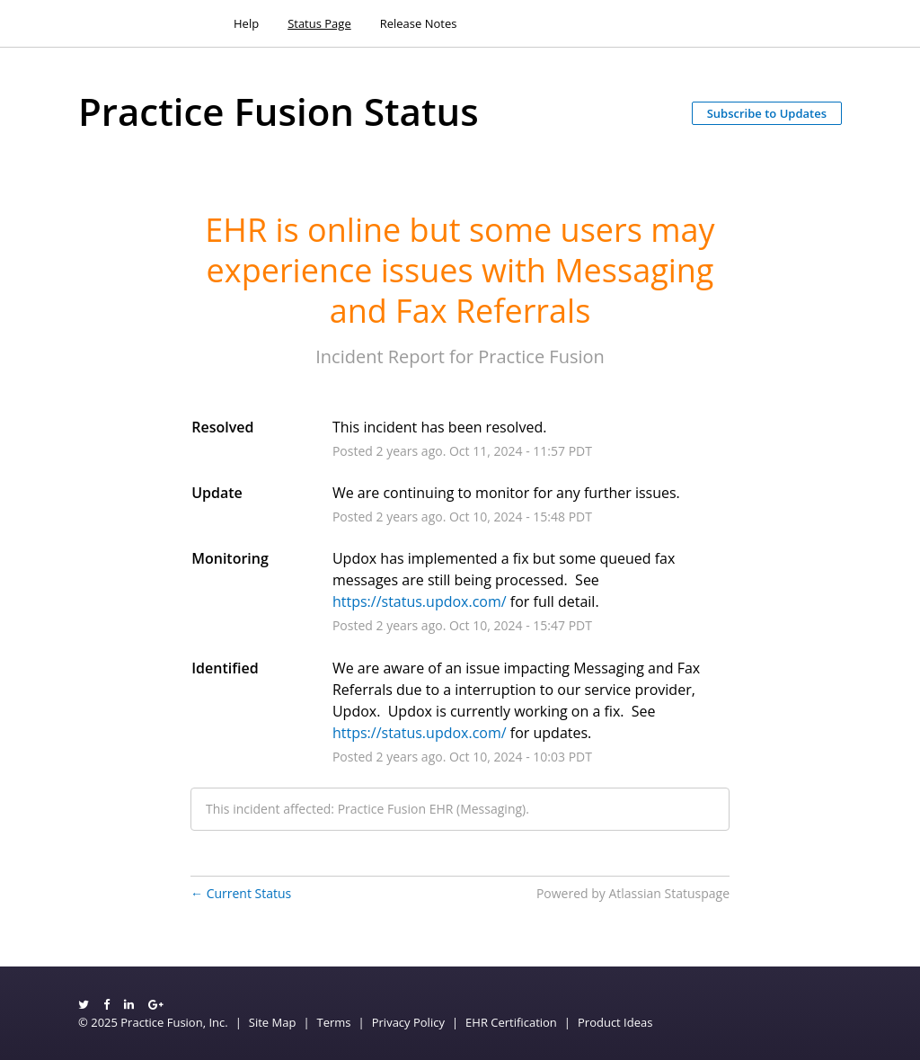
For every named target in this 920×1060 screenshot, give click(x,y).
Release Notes (418, 23)
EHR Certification (511, 1022)
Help (246, 23)
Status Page (319, 23)
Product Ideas (615, 1022)
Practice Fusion (541, 356)
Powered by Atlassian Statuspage (633, 893)
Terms (334, 1022)
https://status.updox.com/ (419, 601)
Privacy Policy (408, 1022)
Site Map (272, 1022)
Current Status (240, 893)
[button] (767, 113)
